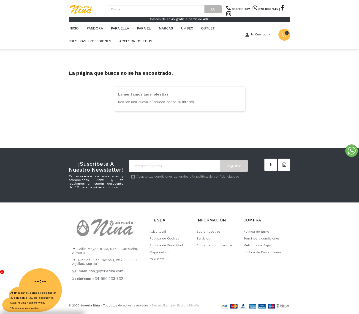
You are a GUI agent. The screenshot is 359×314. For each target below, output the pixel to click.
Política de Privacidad (166, 245)
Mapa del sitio (160, 252)
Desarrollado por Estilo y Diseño (175, 305)
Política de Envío (256, 231)
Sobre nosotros (208, 231)
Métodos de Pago (257, 245)
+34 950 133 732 (107, 278)
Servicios (203, 238)
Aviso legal (158, 231)
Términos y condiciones (261, 238)
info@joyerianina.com (105, 271)
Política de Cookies (164, 238)
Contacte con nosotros (214, 245)
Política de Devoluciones (262, 252)
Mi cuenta (157, 259)
